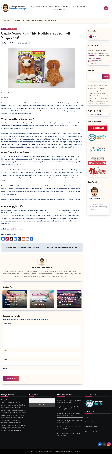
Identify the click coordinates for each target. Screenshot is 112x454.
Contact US (89, 422)
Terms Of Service (91, 431)
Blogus (68, 451)
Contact (75, 7)
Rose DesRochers (12, 43)
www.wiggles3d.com (15, 229)
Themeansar (77, 451)
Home (87, 417)
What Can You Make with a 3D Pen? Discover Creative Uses (41, 300)
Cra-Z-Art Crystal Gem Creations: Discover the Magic (68, 300)
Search (91, 71)
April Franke (37, 302)
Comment (7, 324)
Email (5, 359)
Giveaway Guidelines (92, 427)
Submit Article (54, 7)
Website (5, 368)
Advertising (66, 7)
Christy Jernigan (11, 302)
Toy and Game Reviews (9, 29)
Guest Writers (59, 10)
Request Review (42, 7)
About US (84, 7)
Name (5, 351)
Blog (32, 7)
